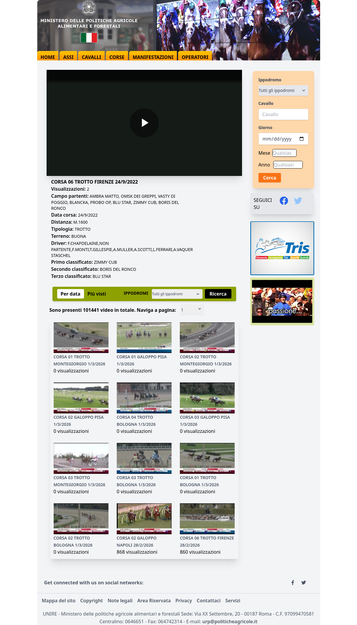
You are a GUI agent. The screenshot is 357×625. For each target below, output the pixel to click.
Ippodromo (270, 80)
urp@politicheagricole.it (229, 621)
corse (116, 57)
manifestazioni (153, 57)
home (48, 57)
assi (68, 57)
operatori (195, 57)
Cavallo (266, 103)
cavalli (91, 57)
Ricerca (218, 294)
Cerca (270, 177)
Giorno (265, 127)
